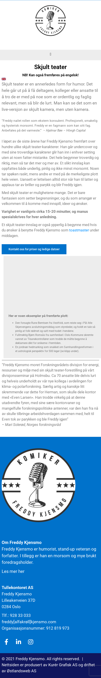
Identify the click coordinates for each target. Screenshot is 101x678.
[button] (50, 54)
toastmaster (79, 230)
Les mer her (13, 571)
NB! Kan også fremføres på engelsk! (50, 75)
